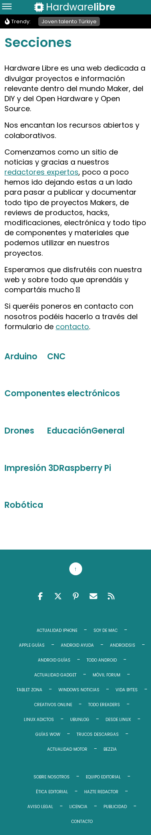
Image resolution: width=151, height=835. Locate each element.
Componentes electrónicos (62, 393)
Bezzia (110, 749)
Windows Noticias (78, 690)
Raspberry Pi (85, 468)
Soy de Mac (105, 630)
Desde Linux (118, 720)
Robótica (23, 505)
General (107, 430)
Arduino (20, 356)
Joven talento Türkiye (69, 21)
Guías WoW (47, 734)
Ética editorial (52, 792)
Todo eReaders (104, 705)
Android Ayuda (77, 645)
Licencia (78, 807)
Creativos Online (53, 705)
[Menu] (7, 7)
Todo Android (102, 660)
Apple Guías (32, 645)
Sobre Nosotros (51, 777)
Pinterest (76, 596)
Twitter (58, 596)
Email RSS (93, 596)
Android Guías (54, 660)
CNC (56, 356)
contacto (72, 327)
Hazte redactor (101, 792)
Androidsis (122, 645)
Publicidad (115, 807)
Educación (69, 430)
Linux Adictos (39, 720)
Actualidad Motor (67, 749)
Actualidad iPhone (57, 630)
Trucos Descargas (98, 734)
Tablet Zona (29, 690)
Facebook (40, 596)
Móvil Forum (106, 675)
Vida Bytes (127, 690)
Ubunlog (79, 720)
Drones (19, 430)
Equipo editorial (103, 777)
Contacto (82, 822)
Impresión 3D (31, 468)
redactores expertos (41, 172)
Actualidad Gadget (55, 675)
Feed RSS (111, 596)
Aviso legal (40, 807)
